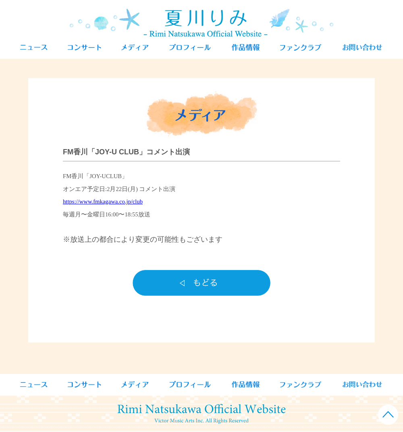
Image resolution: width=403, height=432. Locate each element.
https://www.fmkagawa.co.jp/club (103, 201)
